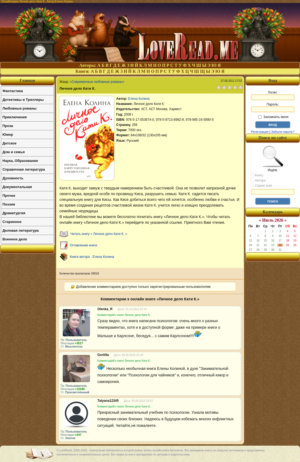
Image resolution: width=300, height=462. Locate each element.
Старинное (12, 222)
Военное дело (14, 239)
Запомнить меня (273, 117)
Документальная (17, 187)
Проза (7, 126)
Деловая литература (20, 230)
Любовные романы (19, 108)
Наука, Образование (20, 161)
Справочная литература (23, 169)
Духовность (12, 178)
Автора (258, 180)
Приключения (14, 117)
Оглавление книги (83, 245)
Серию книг (261, 185)
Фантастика (12, 91)
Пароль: (273, 107)
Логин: (273, 95)
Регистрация (259, 131)
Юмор (7, 134)
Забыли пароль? (283, 131)
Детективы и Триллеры (23, 100)
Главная (27, 80)
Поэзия (8, 204)
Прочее (8, 196)
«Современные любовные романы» (97, 82)
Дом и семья (13, 152)
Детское (9, 143)
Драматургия (13, 213)
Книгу (256, 175)
